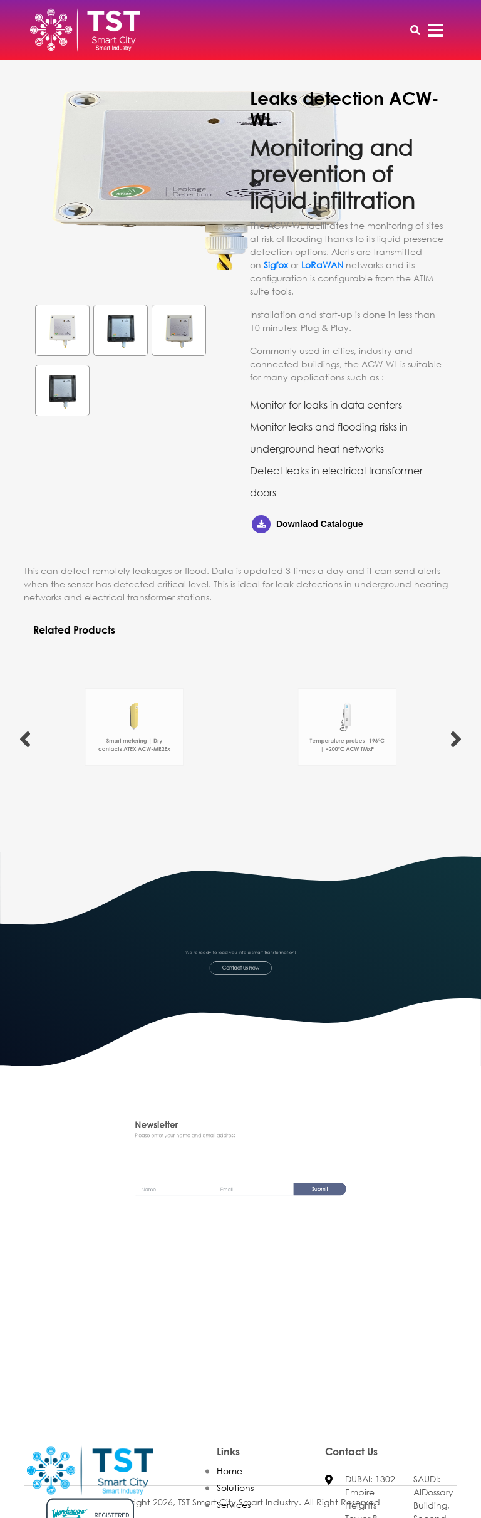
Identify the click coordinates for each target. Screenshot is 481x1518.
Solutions (235, 1508)
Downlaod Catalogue (307, 524)
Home (229, 1491)
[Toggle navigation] (435, 30)
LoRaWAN (322, 265)
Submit (292, 1190)
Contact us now (241, 965)
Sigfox (276, 265)
